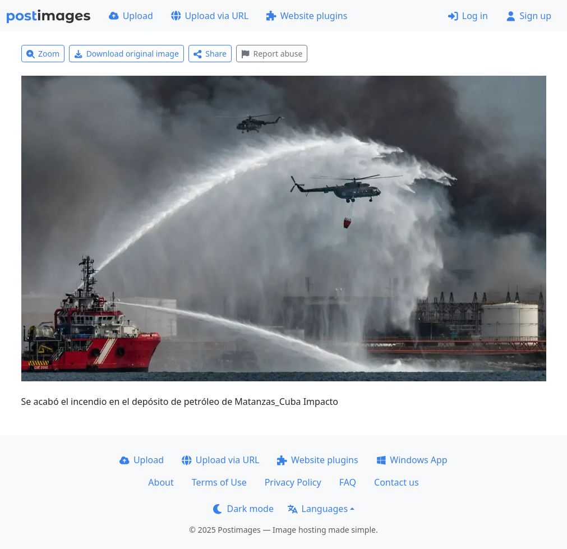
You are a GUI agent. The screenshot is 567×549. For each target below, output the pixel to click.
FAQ (347, 482)
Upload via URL (209, 16)
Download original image (126, 53)
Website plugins (306, 16)
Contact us (396, 482)
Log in (468, 16)
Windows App (412, 460)
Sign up (528, 16)
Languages (318, 508)
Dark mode (243, 508)
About (160, 482)
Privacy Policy (293, 482)
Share (210, 53)
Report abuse (271, 53)
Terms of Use (219, 482)
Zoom (43, 53)
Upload (131, 16)
